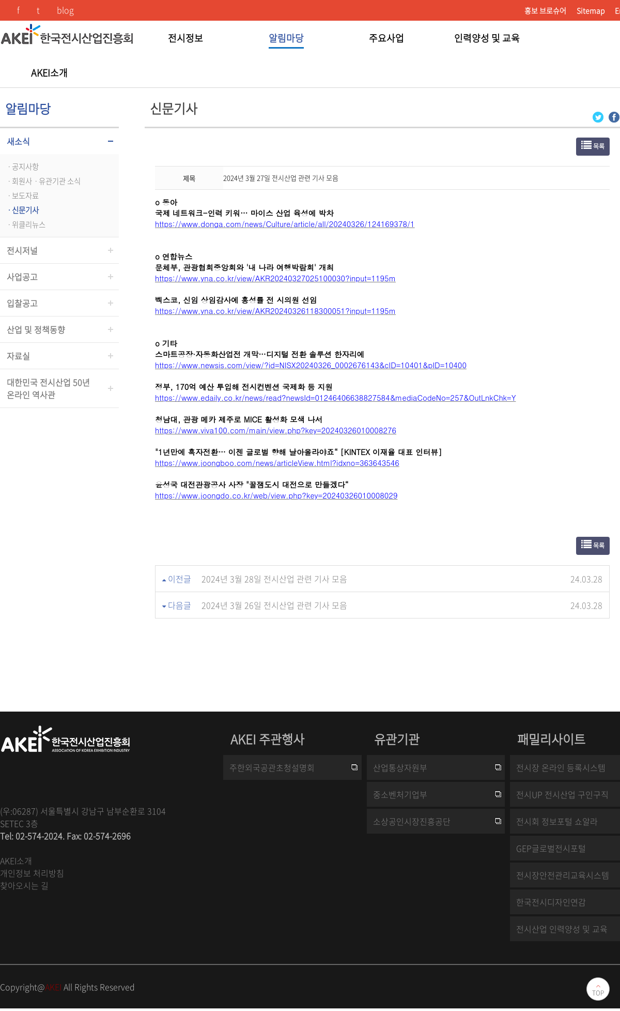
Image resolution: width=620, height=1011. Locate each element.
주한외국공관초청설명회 (272, 767)
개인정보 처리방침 (32, 873)
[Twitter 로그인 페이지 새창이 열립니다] (598, 116)
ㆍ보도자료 (22, 195)
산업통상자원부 (400, 767)
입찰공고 (22, 303)
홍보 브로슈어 (545, 10)
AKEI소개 (16, 860)
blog (65, 10)
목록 (593, 145)
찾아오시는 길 (24, 885)
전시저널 (22, 250)
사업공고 (22, 276)
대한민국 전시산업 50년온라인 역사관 (48, 388)
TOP (598, 993)
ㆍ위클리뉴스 (25, 224)
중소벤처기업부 (400, 794)
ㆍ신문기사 (22, 210)
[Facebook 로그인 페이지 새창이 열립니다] (614, 116)
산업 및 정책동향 (36, 329)
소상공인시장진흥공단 (412, 821)
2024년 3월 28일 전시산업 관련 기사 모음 (274, 578)
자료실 (18, 356)
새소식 (18, 141)
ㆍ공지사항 (22, 166)
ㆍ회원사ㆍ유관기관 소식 (43, 181)
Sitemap (591, 10)
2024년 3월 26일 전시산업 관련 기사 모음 (274, 605)
